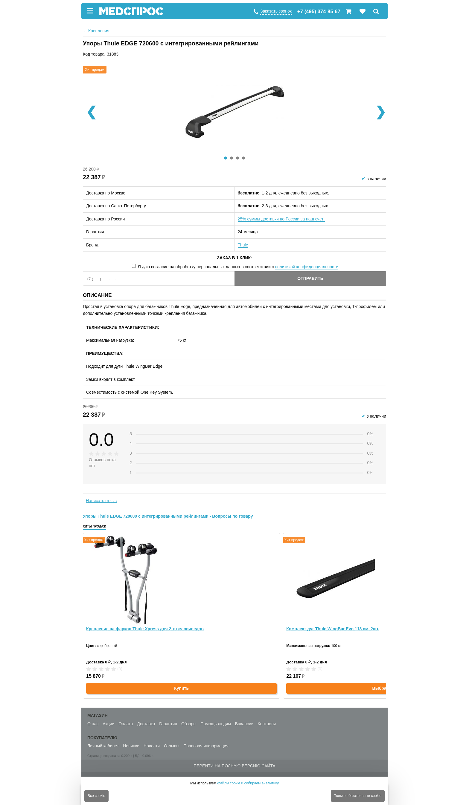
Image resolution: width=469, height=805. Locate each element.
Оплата (125, 723)
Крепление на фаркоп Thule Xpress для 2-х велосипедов (145, 628)
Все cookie (96, 796)
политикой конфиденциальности (306, 266)
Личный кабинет (103, 745)
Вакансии (244, 723)
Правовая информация (206, 745)
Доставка (146, 723)
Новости (152, 745)
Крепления (96, 30)
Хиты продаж (94, 526)
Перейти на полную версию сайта (234, 765)
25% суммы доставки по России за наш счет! (281, 219)
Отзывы (171, 745)
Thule (243, 245)
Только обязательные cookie (357, 796)
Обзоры (189, 723)
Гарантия (168, 723)
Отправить (310, 278)
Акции (108, 723)
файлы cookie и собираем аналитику (248, 783)
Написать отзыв (101, 500)
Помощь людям (215, 723)
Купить (181, 688)
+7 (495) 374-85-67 (318, 11)
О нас (92, 723)
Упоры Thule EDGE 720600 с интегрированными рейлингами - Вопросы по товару (168, 516)
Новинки (131, 745)
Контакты (266, 723)
